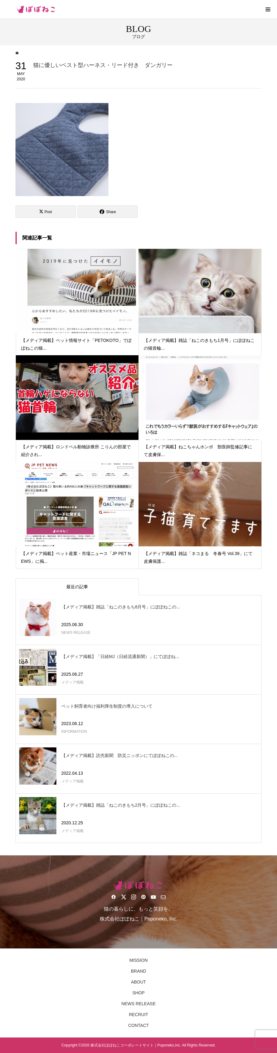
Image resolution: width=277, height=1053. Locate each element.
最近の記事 (77, 586)
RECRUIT (138, 1014)
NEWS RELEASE (138, 1003)
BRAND (138, 971)
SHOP (138, 992)
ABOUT (138, 981)
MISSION (138, 960)
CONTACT (138, 1025)
